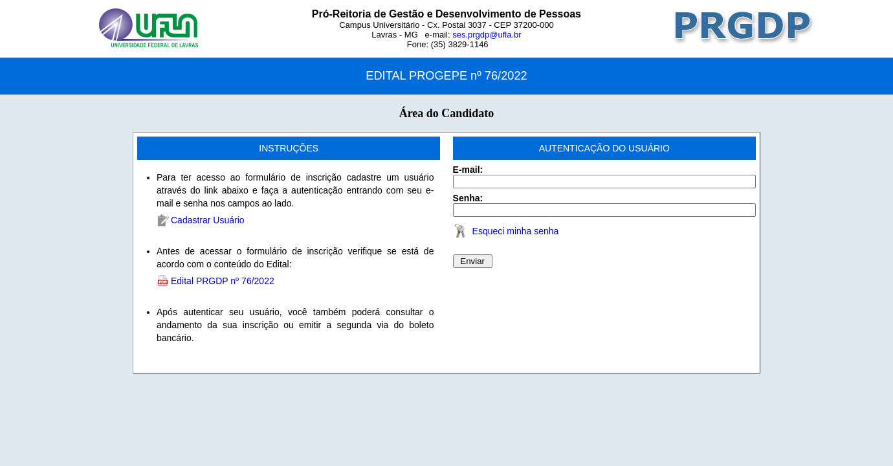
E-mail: (468, 169)
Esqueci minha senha (515, 231)
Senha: (468, 198)
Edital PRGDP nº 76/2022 (222, 281)
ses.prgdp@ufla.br (486, 34)
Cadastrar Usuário (208, 220)
